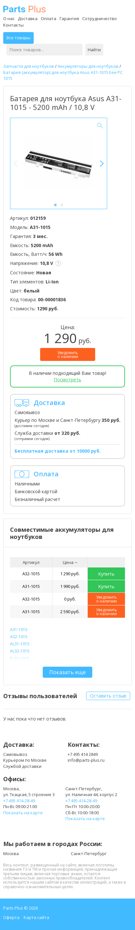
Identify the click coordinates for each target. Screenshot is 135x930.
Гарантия (69, 18)
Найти (94, 50)
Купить (106, 573)
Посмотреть (67, 379)
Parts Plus (24, 9)
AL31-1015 (19, 644)
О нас (9, 18)
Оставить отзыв (108, 696)
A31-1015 (31, 586)
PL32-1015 (19, 658)
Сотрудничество (99, 18)
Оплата (48, 18)
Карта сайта (36, 917)
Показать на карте (23, 813)
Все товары (18, 38)
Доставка (28, 18)
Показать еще (67, 672)
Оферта (11, 917)
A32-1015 (31, 574)
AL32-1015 (19, 651)
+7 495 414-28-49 (19, 801)
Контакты (13, 25)
